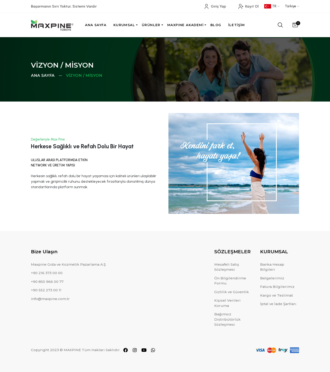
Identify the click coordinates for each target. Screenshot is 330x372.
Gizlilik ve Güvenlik (231, 292)
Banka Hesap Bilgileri (272, 267)
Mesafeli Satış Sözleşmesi (226, 267)
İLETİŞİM (236, 25)
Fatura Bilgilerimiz (277, 286)
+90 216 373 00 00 (47, 273)
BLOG (215, 25)
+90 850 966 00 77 (47, 281)
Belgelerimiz (272, 278)
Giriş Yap (215, 6)
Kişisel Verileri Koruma (227, 303)
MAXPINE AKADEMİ (185, 25)
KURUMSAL (124, 25)
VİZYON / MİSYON (84, 75)
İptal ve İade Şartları (278, 304)
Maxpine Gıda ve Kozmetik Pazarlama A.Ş (68, 264)
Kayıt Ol (248, 6)
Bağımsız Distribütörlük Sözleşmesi (227, 319)
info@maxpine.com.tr (50, 299)
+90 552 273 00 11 (46, 290)
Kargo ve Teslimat (276, 295)
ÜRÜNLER (151, 25)
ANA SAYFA (96, 25)
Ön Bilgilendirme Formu (230, 281)
